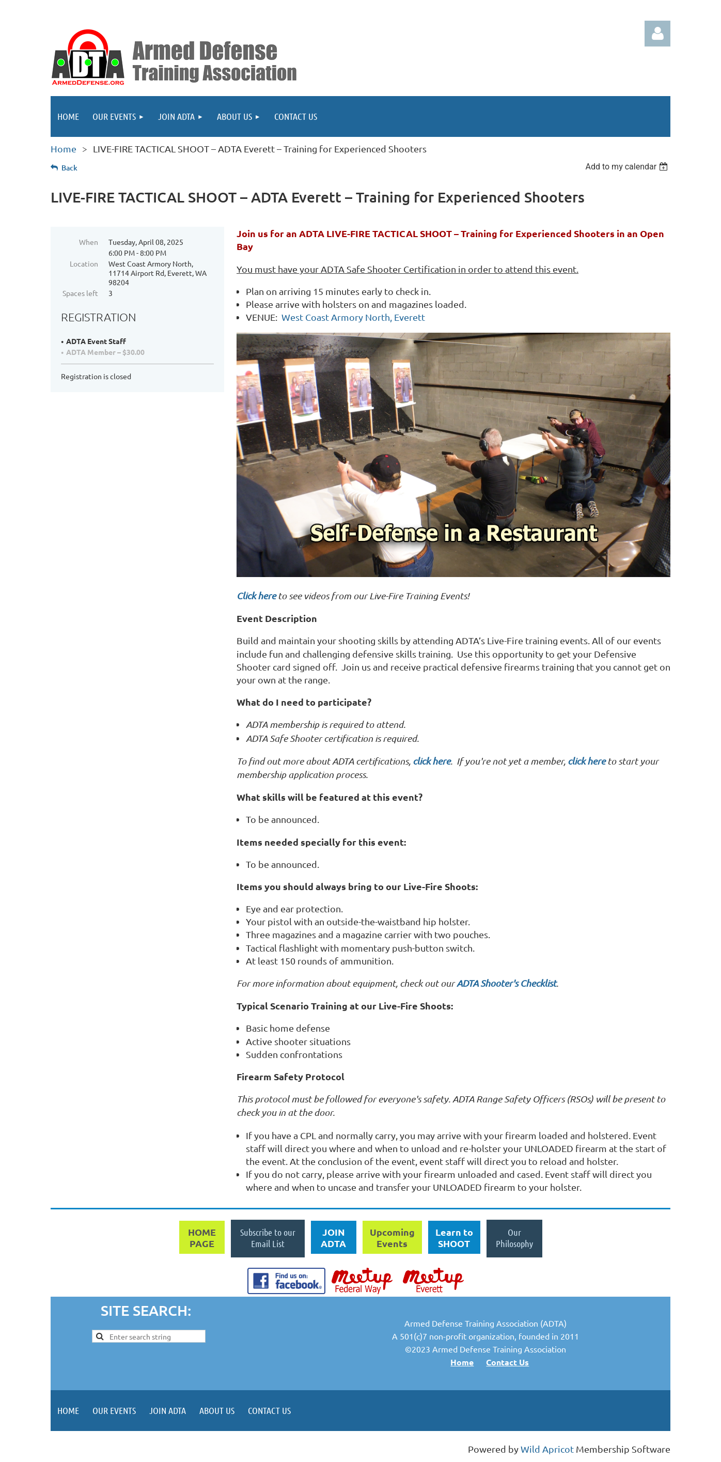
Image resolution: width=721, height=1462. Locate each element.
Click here (256, 595)
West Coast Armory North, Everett (353, 317)
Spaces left (80, 293)
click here (431, 761)
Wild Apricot (547, 1448)
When (88, 241)
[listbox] (627, 166)
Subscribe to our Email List (267, 1237)
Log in (657, 33)
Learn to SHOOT (454, 1237)
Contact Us (507, 1362)
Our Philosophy (514, 1237)
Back (69, 168)
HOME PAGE (202, 1237)
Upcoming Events (392, 1237)
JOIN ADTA (333, 1237)
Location (84, 263)
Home (63, 148)
